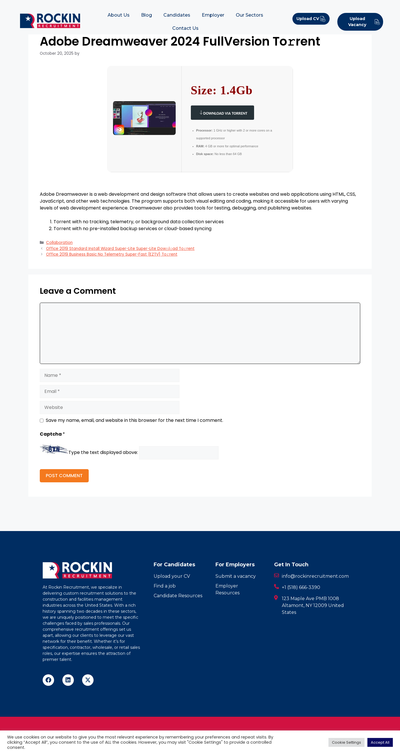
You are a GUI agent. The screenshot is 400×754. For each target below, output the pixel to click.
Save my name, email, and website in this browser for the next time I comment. (134, 420)
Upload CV (311, 19)
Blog (146, 15)
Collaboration (59, 242)
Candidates (176, 15)
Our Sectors (249, 15)
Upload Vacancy (364, 21)
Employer (213, 15)
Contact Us (185, 28)
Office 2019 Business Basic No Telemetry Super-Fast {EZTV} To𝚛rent (111, 254)
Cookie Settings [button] (346, 742)
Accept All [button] (380, 742)
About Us (119, 15)
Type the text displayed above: (103, 452)
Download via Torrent (222, 112)
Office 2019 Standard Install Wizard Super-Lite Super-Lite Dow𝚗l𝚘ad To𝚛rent (120, 248)
